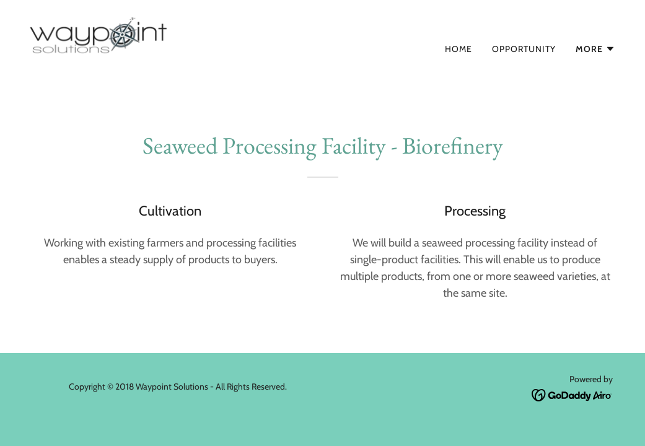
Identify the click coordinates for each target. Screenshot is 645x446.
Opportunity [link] (524, 49)
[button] (595, 49)
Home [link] (458, 49)
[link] (148, 46)
